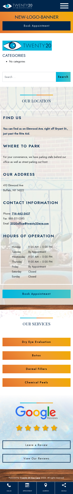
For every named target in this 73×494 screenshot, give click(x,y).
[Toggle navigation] (64, 5)
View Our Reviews (36, 458)
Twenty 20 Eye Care (30, 477)
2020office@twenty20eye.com (29, 223)
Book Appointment (36, 26)
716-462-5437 (21, 214)
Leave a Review (36, 445)
